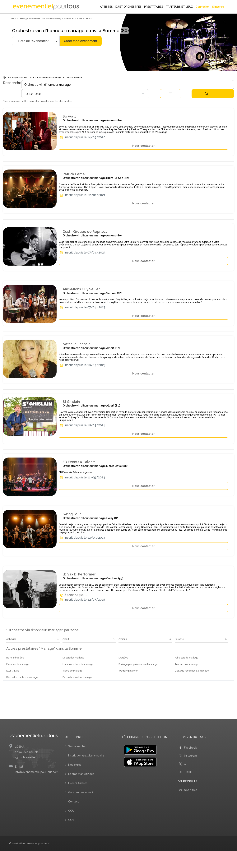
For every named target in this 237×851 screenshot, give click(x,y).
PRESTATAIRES (153, 6)
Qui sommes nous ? (80, 792)
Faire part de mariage (186, 657)
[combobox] (85, 93)
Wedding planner (128, 670)
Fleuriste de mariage (17, 664)
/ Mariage (23, 19)
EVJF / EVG (12, 670)
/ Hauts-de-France (73, 19)
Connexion (202, 6)
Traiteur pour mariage (186, 664)
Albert (66, 639)
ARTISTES (106, 6)
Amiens (122, 639)
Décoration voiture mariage (77, 677)
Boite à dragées (15, 657)
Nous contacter (143, 145)
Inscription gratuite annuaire (86, 755)
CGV (71, 819)
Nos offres (74, 764)
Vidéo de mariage (72, 670)
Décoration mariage (73, 657)
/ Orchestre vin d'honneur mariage (46, 19)
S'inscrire (218, 6)
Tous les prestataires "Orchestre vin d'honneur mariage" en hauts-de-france (42, 77)
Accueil (14, 19)
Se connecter (77, 746)
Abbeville (11, 639)
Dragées (123, 657)
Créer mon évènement (80, 41)
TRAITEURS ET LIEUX (179, 6)
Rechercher (206, 93)
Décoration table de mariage (22, 677)
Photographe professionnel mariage (138, 664)
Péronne (179, 639)
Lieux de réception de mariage (192, 670)
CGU (71, 810)
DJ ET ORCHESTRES (128, 6)
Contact (73, 801)
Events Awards (77, 783)
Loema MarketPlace (81, 773)
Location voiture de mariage (78, 664)
